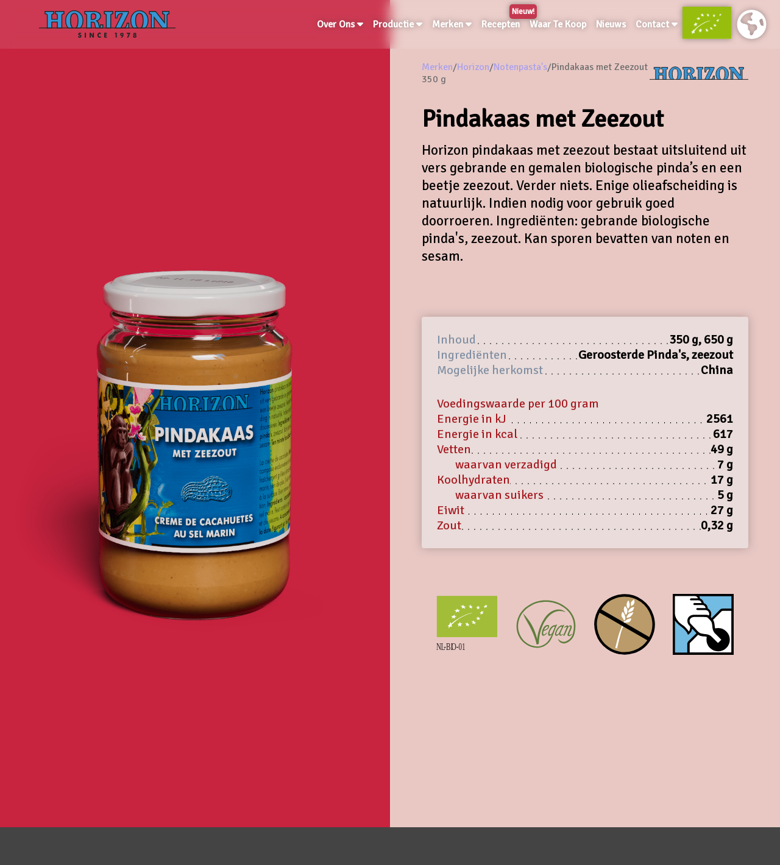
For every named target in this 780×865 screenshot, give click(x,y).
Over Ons (340, 24)
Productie (397, 24)
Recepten (503, 21)
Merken (452, 24)
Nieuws (611, 24)
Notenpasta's (520, 67)
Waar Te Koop (558, 24)
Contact (657, 24)
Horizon (473, 67)
